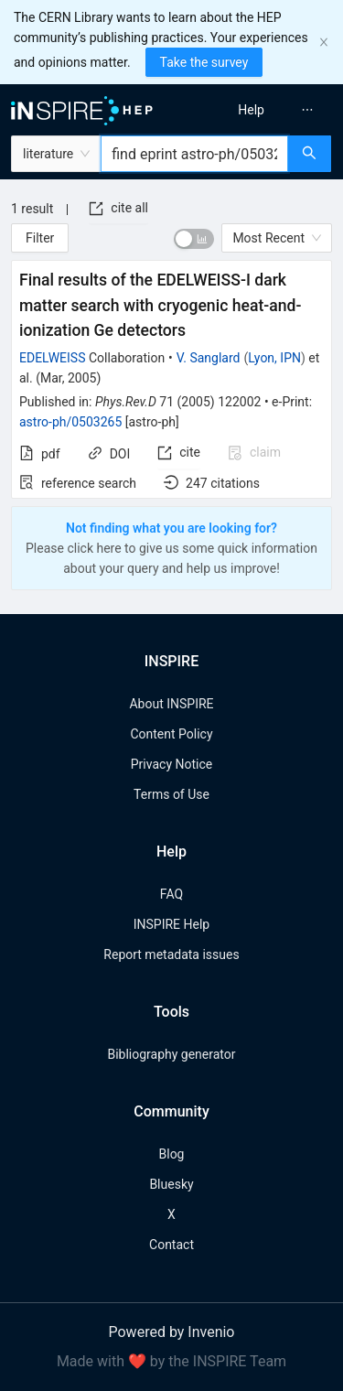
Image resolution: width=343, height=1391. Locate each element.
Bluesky (171, 1184)
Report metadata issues (171, 954)
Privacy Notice (171, 764)
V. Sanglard (209, 357)
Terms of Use (171, 794)
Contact (171, 1244)
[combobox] (194, 153)
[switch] (194, 239)
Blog (172, 1154)
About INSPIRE (171, 703)
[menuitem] (251, 109)
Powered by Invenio (172, 1332)
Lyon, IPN (274, 357)
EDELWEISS (52, 357)
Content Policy (171, 734)
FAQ (171, 894)
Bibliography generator (171, 1054)
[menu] (260, 109)
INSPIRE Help (171, 924)
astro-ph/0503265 (70, 422)
